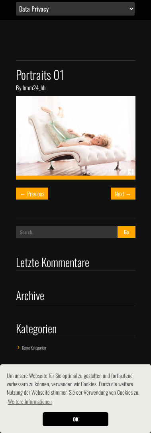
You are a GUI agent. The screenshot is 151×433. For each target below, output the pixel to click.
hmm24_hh (34, 87)
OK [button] (75, 419)
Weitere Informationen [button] (30, 401)
